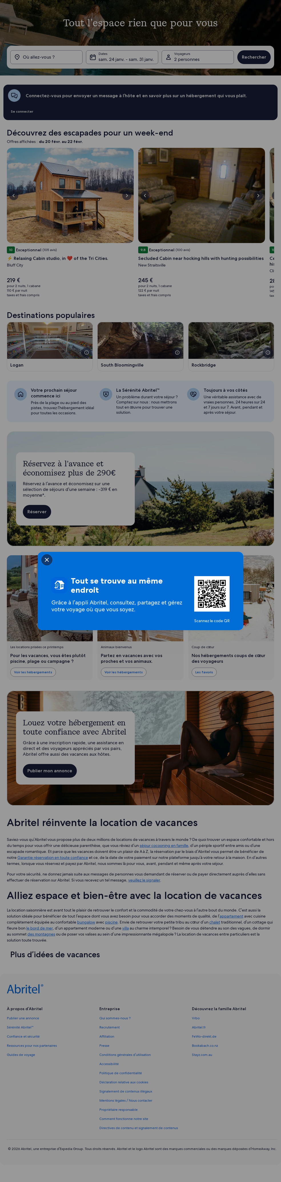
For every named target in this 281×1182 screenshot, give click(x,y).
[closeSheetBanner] (47, 560)
